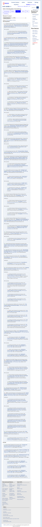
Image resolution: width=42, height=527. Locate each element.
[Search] (37, 7)
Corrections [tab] (6, 13)
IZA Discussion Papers (24, 320)
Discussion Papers (21, 389)
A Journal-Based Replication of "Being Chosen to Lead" (17, 146)
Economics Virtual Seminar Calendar (35, 40)
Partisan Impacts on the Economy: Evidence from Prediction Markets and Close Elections (16, 394)
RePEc (8, 524)
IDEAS (5, 524)
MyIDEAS (31, 4)
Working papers (35, 14)
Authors (23, 2)
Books (33, 21)
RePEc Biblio (34, 33)
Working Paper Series (20, 421)
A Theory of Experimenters (15, 233)
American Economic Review (17, 263)
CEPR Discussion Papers (14, 93)
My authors (26, 6)
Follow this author (21, 6)
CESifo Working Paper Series (15, 53)
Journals (34, 16)
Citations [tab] (23, 11)
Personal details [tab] (6, 11)
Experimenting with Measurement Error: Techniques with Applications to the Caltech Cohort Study (16, 251)
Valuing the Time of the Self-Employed (21, 71)
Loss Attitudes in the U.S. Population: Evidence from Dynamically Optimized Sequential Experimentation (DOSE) (17, 165)
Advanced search (36, 9)
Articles (14, 20)
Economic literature (15, 2)
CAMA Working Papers (24, 325)
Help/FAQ (16, 4)
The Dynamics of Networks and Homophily (15, 109)
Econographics (18, 195)
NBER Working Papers (18, 26)
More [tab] (27, 11)
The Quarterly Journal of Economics (22, 401)
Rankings (36, 2)
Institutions (30, 2)
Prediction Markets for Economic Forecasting (14, 283)
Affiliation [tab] (13, 11)
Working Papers (13, 87)
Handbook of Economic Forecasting (14, 277)
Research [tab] (18, 11)
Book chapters (35, 22)
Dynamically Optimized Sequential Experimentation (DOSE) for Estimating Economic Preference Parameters (16, 52)
